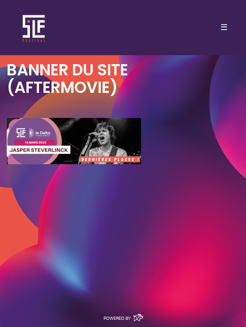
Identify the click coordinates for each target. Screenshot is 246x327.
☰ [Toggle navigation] (224, 27)
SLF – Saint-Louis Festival (34, 27)
